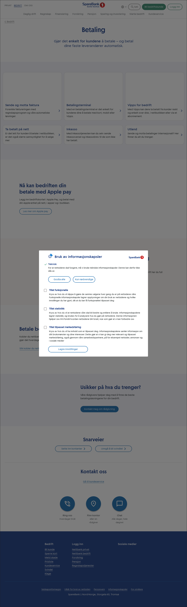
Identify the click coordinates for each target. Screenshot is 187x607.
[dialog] (93, 303)
